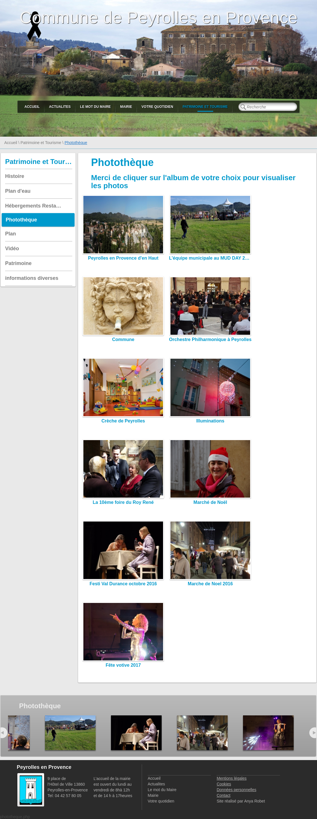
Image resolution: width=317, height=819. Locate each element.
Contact (223, 795)
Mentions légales (231, 778)
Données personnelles (236, 789)
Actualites (60, 107)
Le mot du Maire (95, 107)
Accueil (32, 107)
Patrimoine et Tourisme (205, 107)
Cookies (224, 784)
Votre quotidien (157, 107)
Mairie (126, 107)
